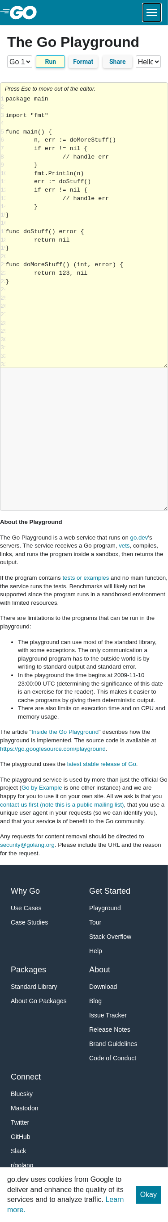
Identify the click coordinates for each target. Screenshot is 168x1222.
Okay (148, 1194)
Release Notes (109, 1029)
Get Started (109, 891)
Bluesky (22, 1093)
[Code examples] (148, 61)
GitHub (20, 1136)
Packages (28, 969)
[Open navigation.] (152, 12)
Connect (26, 1076)
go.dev (139, 537)
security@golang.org (27, 844)
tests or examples (85, 577)
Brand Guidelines (113, 1043)
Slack (18, 1151)
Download (103, 986)
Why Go (25, 891)
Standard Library (34, 986)
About (99, 969)
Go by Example (42, 787)
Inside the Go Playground (65, 731)
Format (83, 61)
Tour (95, 922)
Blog (95, 1000)
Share (117, 61)
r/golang (22, 1165)
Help (95, 950)
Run (50, 61)
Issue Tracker (108, 1015)
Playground (105, 908)
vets (124, 545)
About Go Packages (39, 1000)
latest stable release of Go (101, 764)
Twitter (20, 1122)
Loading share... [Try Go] (86, 231)
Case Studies (29, 922)
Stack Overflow (110, 936)
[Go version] (19, 61)
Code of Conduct (112, 1058)
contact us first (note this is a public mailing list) (62, 804)
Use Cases (26, 908)
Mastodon (24, 1108)
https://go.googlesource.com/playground (53, 748)
